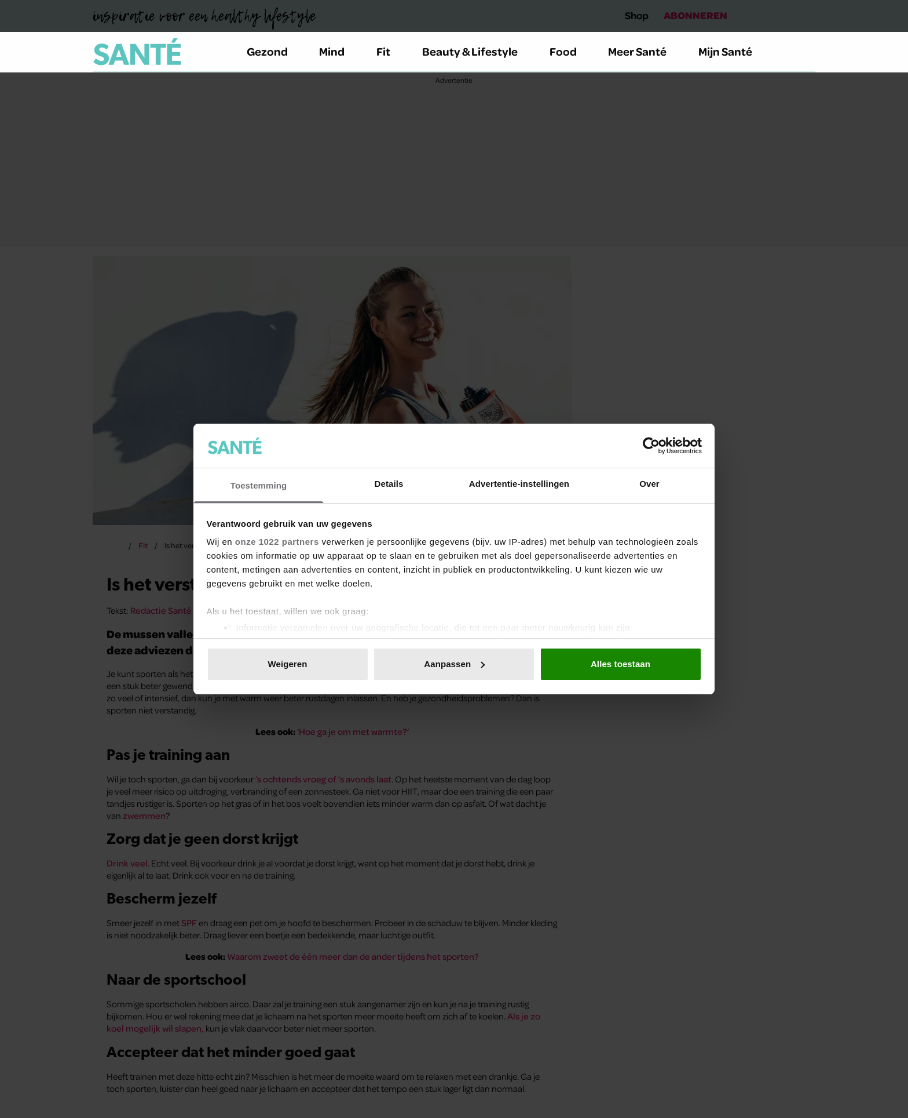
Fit (390, 51)
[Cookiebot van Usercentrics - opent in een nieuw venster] (651, 445)
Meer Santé (644, 51)
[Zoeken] (806, 52)
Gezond (274, 51)
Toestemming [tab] (258, 485)
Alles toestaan (620, 664)
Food (570, 51)
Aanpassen (454, 664)
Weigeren (287, 664)
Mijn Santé (733, 51)
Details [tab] (389, 484)
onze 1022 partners (277, 542)
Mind (338, 51)
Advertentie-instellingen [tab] (519, 484)
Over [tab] (649, 484)
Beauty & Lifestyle (476, 51)
